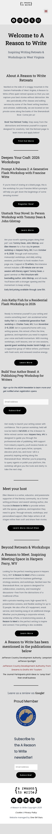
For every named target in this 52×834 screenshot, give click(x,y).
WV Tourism (36, 669)
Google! (39, 693)
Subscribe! (15, 410)
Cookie (18, 812)
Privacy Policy (30, 812)
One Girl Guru (36, 817)
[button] (46, 11)
